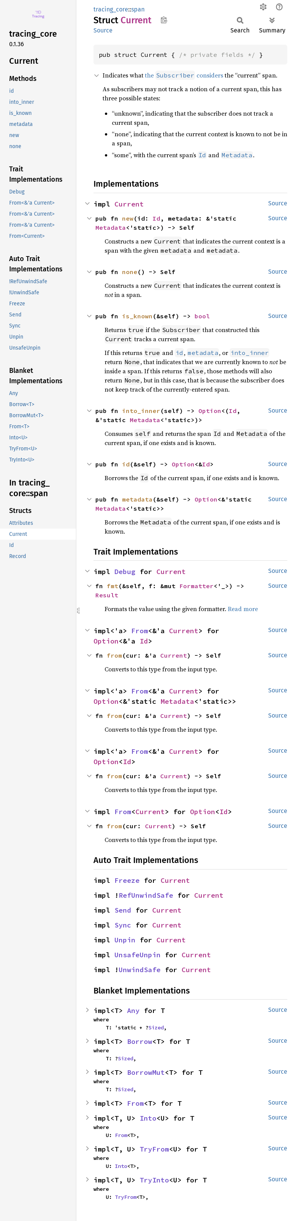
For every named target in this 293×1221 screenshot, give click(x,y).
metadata (137, 499)
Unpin (124, 940)
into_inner (141, 411)
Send (122, 910)
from (114, 655)
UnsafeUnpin (137, 954)
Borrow (139, 1041)
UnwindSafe (140, 969)
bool (202, 316)
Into (148, 1118)
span (138, 9)
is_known (137, 316)
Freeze (127, 880)
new (128, 218)
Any (133, 1010)
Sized (156, 1027)
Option (209, 411)
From (139, 630)
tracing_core (110, 9)
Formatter (196, 586)
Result (106, 595)
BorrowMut (146, 1072)
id (126, 464)
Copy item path (164, 19)
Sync (122, 925)
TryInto (154, 1180)
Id (156, 218)
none (129, 272)
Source (103, 30)
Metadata (110, 227)
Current (129, 204)
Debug (124, 571)
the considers (184, 75)
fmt (112, 586)
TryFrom (154, 1149)
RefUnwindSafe (146, 895)
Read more (243, 609)
